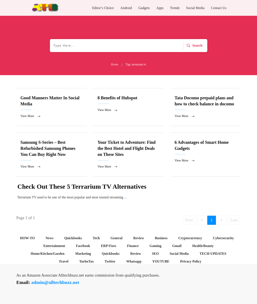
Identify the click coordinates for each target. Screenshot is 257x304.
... (125, 198)
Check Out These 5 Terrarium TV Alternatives (82, 187)
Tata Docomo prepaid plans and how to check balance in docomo (205, 107)
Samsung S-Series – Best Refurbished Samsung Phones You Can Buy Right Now (51, 155)
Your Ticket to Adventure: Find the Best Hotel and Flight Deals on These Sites (128, 155)
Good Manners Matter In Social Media (51, 107)
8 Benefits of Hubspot (128, 107)
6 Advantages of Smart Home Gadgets (205, 155)
